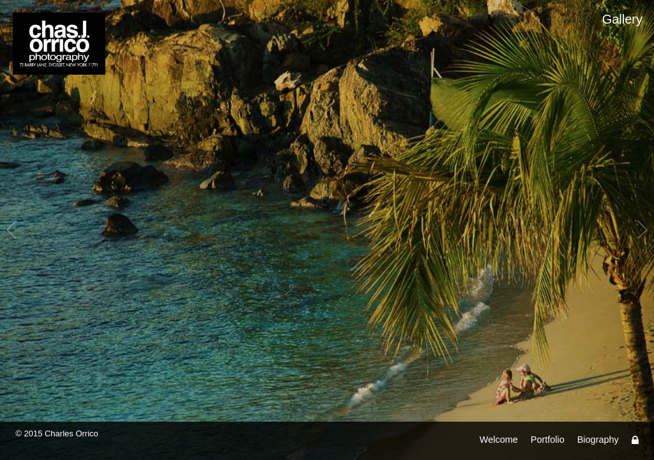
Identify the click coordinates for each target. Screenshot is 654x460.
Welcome (499, 439)
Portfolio (548, 439)
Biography (598, 439)
